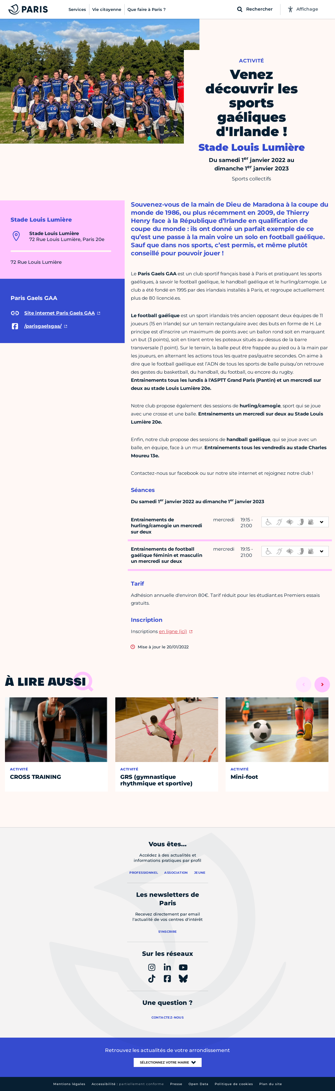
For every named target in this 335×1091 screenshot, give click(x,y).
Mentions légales (69, 1084)
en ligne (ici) (173, 631)
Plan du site (270, 1084)
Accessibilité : (128, 1084)
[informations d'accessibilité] (295, 522)
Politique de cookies (234, 1084)
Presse (176, 1084)
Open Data (198, 1084)
